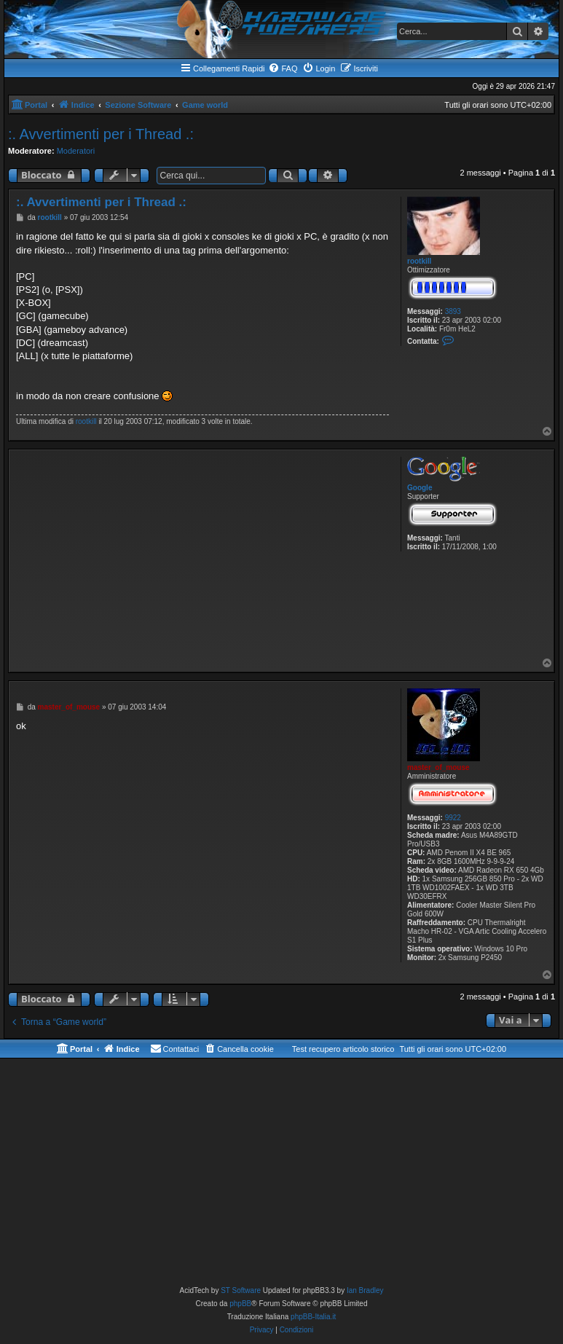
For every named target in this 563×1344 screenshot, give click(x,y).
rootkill (419, 261)
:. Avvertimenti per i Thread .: (101, 134)
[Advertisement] (202, 555)
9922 (453, 818)
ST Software (241, 1290)
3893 (453, 311)
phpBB (240, 1304)
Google (419, 488)
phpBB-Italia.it (313, 1317)
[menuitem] (282, 68)
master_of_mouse (438, 767)
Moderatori (76, 150)
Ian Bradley (365, 1290)
